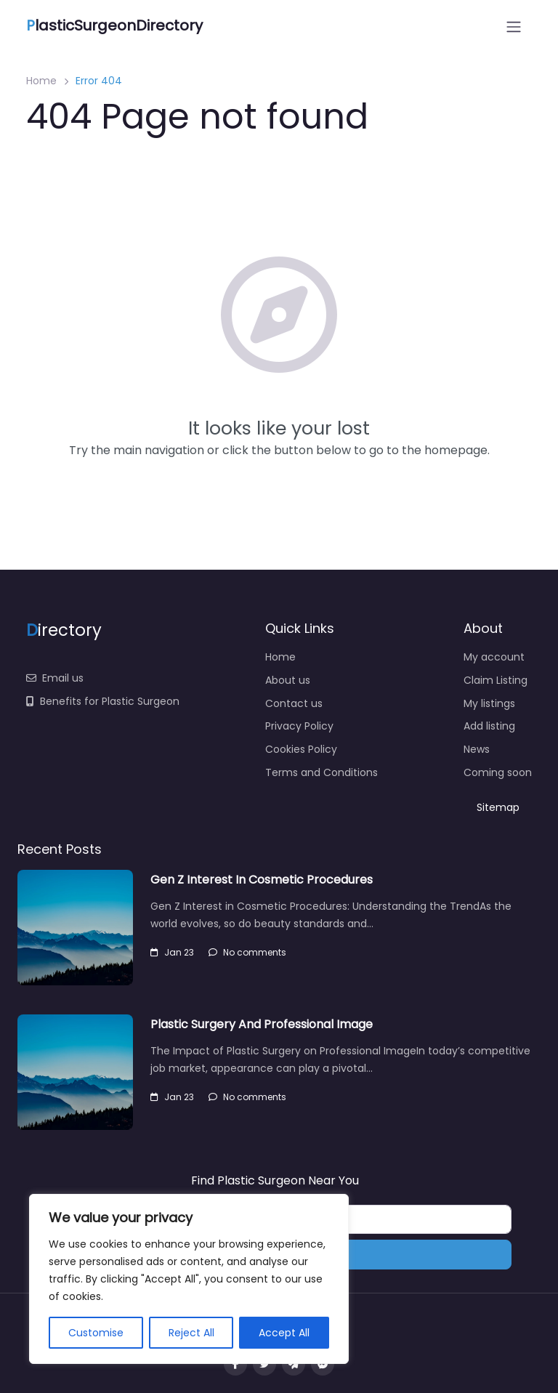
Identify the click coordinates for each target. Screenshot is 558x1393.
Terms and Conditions (321, 772)
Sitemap (498, 807)
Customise (96, 1332)
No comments (247, 952)
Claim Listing (495, 680)
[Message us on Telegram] (293, 1364)
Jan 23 (172, 952)
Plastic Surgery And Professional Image (261, 1024)
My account (494, 657)
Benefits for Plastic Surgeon (102, 701)
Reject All (191, 1332)
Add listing (489, 726)
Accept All (284, 1332)
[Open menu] (514, 27)
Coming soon (498, 772)
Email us (55, 678)
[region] (189, 1279)
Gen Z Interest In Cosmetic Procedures (261, 879)
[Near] (395, 1219)
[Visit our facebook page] (235, 1364)
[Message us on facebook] (322, 1364)
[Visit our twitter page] (264, 1364)
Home (41, 80)
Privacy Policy (299, 726)
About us (287, 680)
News (477, 749)
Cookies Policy (301, 749)
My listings (489, 703)
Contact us (294, 703)
